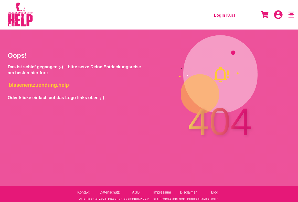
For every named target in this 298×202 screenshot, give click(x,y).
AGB (136, 190)
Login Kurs (225, 15)
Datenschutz (110, 190)
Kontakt (83, 190)
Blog (214, 190)
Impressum (162, 190)
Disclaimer (188, 190)
